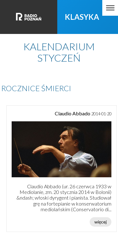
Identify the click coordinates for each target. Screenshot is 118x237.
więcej (100, 221)
